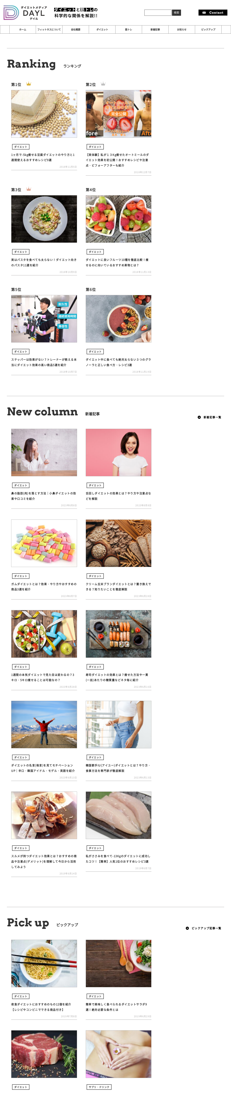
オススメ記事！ (44, 992)
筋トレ (128, 29)
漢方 (62, 992)
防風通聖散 (79, 992)
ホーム (22, 29)
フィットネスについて (49, 29)
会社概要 (75, 29)
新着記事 (155, 29)
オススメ (24, 992)
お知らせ (181, 29)
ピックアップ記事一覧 (203, 735)
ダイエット (102, 29)
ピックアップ (208, 29)
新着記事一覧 (209, 315)
